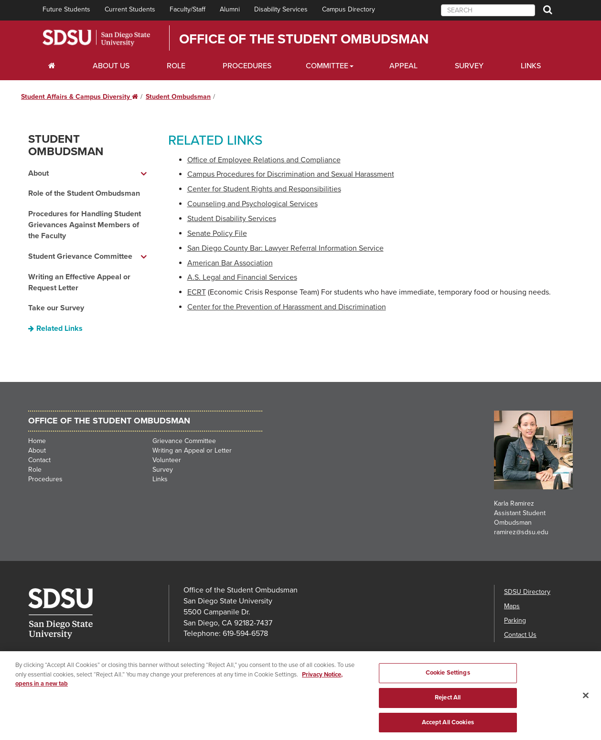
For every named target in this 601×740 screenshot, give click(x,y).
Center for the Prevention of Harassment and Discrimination (286, 307)
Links (531, 66)
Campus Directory (348, 9)
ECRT (196, 292)
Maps (512, 606)
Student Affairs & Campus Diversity (79, 97)
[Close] (585, 700)
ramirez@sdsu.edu (521, 532)
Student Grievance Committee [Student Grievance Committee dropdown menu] (80, 256)
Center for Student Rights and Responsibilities (264, 189)
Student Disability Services (231, 218)
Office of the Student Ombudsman (304, 39)
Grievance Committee (184, 441)
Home (37, 441)
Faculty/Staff (187, 9)
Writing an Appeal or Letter (192, 450)
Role (176, 66)
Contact (39, 460)
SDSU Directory (527, 592)
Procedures (247, 66)
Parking (515, 620)
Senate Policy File (217, 233)
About (37, 450)
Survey (469, 66)
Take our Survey (56, 308)
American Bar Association (230, 263)
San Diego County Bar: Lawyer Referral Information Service (285, 248)
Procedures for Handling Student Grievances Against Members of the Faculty (84, 225)
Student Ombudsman (178, 97)
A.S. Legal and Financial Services (242, 277)
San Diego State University (96, 38)
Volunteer (166, 460)
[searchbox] (488, 10)
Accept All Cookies (448, 727)
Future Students (66, 9)
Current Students (130, 9)
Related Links (59, 328)
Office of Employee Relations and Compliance (264, 160)
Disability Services (281, 9)
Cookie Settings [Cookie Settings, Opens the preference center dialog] (448, 678)
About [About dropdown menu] (38, 173)
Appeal (403, 66)
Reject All (448, 703)
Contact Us (520, 635)
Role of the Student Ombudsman (84, 193)
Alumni (230, 9)
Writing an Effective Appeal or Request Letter (79, 282)
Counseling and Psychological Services (252, 204)
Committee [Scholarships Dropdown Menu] (327, 66)
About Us (111, 66)
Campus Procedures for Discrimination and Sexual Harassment (290, 174)
